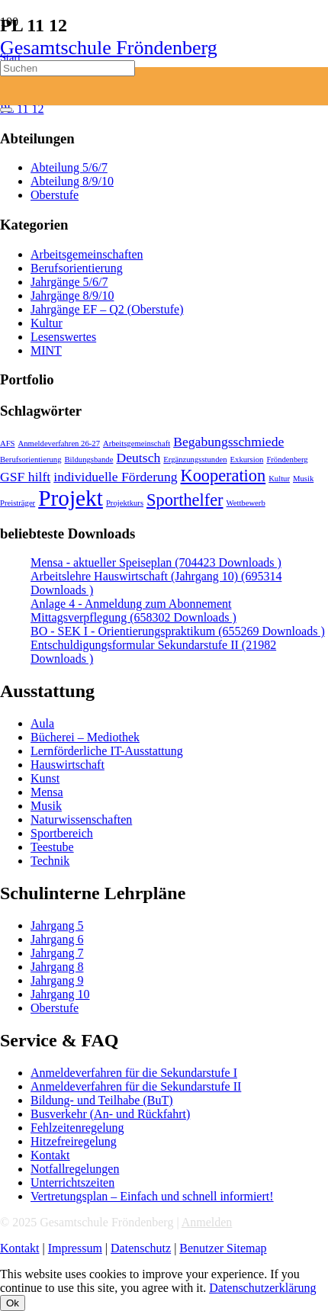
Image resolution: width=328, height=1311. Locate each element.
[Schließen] (6, 110)
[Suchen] (67, 68)
